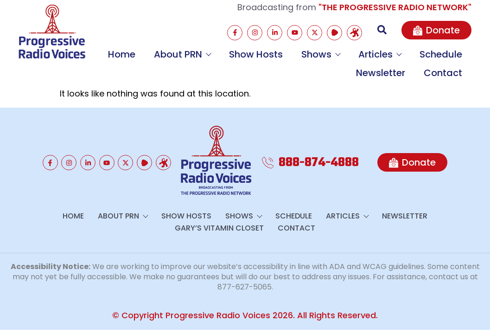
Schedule (441, 54)
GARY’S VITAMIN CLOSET (219, 228)
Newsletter (380, 72)
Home (121, 54)
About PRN (182, 54)
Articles (379, 54)
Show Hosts (256, 54)
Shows (320, 54)
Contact (443, 72)
